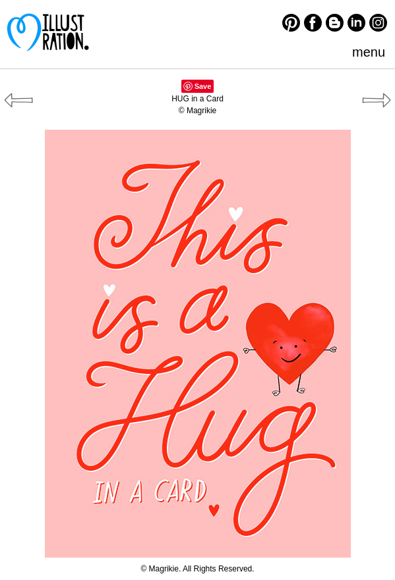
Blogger (335, 23)
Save (203, 86)
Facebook (313, 23)
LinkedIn (356, 23)
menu (368, 52)
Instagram (378, 23)
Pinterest (291, 23)
